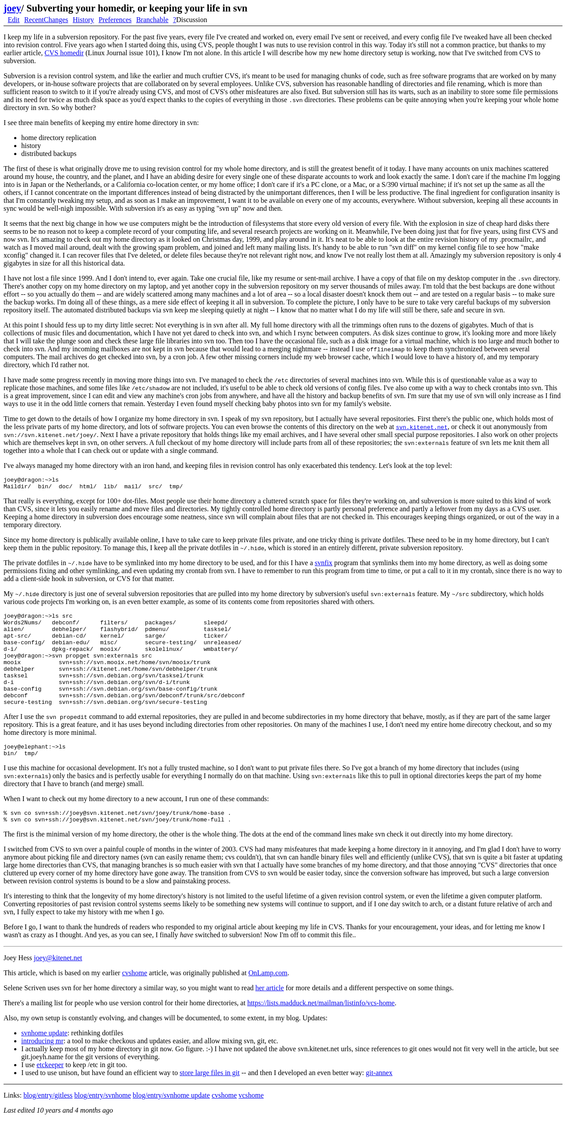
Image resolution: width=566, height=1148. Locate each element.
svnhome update (44, 1059)
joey (12, 8)
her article (269, 1014)
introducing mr (42, 1067)
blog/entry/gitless (48, 1121)
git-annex (379, 1099)
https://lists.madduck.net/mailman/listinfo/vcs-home (320, 1029)
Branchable (152, 19)
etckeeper (50, 1091)
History (83, 19)
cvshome (134, 999)
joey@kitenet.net (58, 984)
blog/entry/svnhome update (171, 1121)
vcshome (251, 1121)
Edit (14, 19)
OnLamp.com (268, 999)
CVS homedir (64, 53)
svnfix (324, 565)
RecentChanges (46, 19)
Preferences (115, 19)
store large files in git (210, 1099)
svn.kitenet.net (421, 427)
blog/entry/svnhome (102, 1121)
